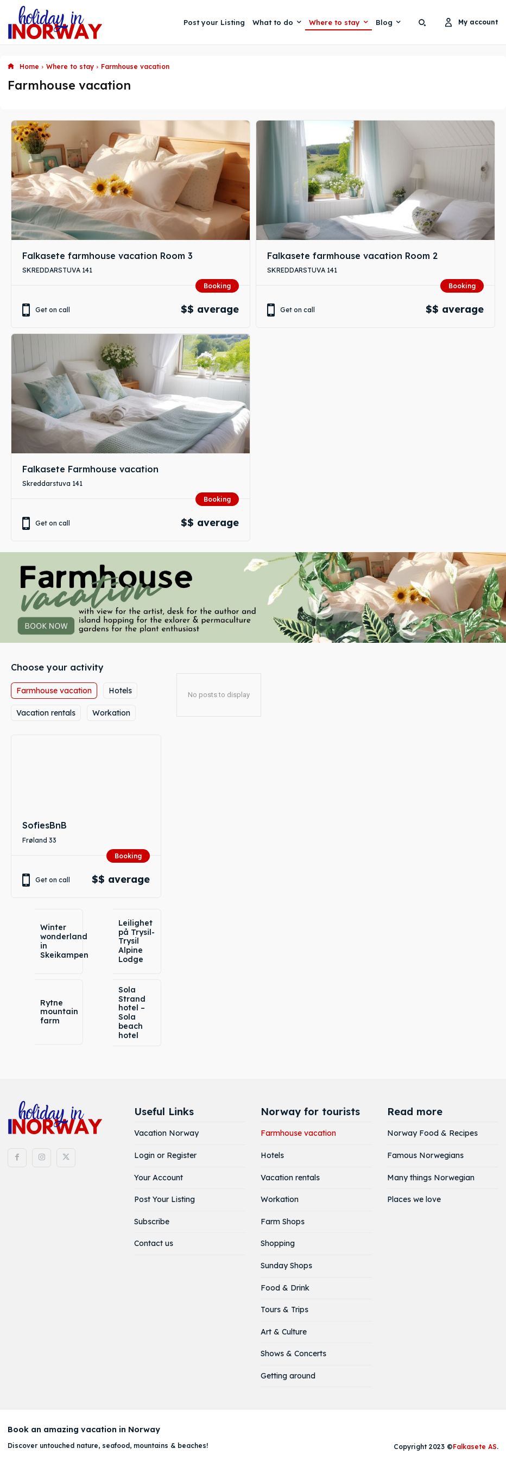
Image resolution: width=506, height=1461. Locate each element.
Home (29, 66)
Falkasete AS (475, 1445)
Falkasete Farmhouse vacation (90, 469)
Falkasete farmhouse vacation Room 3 (107, 255)
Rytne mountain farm (59, 1012)
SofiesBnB (44, 825)
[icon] (11, 66)
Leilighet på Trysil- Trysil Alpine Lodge (136, 941)
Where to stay (70, 66)
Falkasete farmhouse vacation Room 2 (352, 255)
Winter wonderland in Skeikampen (64, 940)
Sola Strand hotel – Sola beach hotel (132, 1012)
